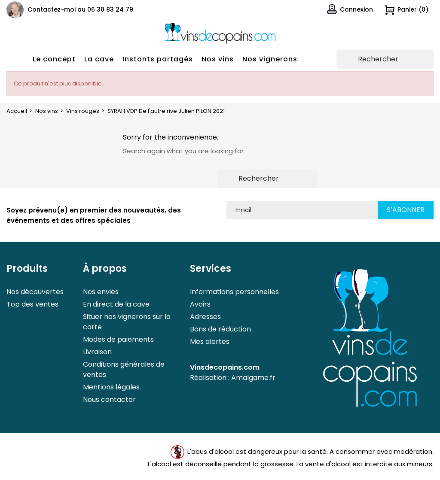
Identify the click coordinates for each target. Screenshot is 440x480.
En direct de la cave (116, 304)
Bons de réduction (220, 329)
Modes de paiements (118, 339)
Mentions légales (111, 387)
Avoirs (200, 304)
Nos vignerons (269, 59)
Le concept (54, 59)
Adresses (205, 317)
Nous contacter (109, 399)
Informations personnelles (234, 292)
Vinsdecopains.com (225, 367)
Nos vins (218, 59)
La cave (99, 59)
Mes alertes (209, 341)
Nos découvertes (35, 292)
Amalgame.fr (253, 378)
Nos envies (101, 292)
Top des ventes (32, 304)
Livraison (97, 352)
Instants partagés (157, 59)
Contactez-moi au (80, 9)
